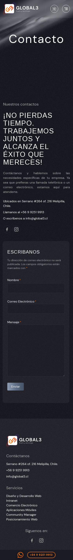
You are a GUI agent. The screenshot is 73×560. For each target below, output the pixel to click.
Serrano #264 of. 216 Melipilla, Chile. (32, 464)
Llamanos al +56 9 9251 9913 (23, 212)
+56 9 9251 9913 (17, 470)
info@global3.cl (17, 476)
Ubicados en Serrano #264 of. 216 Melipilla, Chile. (34, 203)
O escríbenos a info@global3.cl (25, 218)
